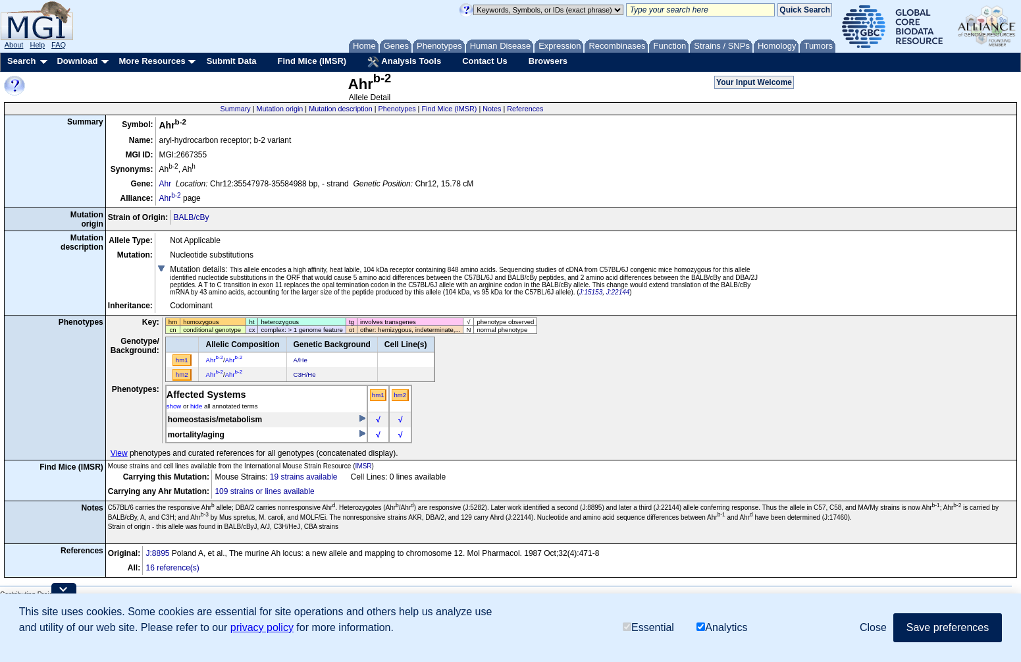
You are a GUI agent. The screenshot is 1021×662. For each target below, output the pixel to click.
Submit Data (232, 61)
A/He (300, 360)
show (174, 406)
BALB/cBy (191, 217)
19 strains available (304, 477)
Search (21, 61)
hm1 (378, 395)
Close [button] (873, 627)
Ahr (165, 183)
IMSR (363, 466)
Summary (236, 109)
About (14, 45)
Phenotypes (397, 109)
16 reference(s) (172, 567)
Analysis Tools (404, 62)
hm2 (400, 395)
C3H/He (305, 374)
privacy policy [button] (262, 627)
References (525, 109)
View (119, 453)
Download (77, 61)
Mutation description (341, 109)
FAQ (58, 45)
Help (37, 45)
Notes (492, 109)
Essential (648, 627)
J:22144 (618, 292)
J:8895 (157, 553)
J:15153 (591, 292)
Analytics (721, 627)
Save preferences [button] (947, 627)
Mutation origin (280, 109)
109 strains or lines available (264, 491)
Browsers (548, 61)
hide (196, 406)
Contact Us (485, 61)
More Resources (151, 61)
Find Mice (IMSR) (311, 61)
